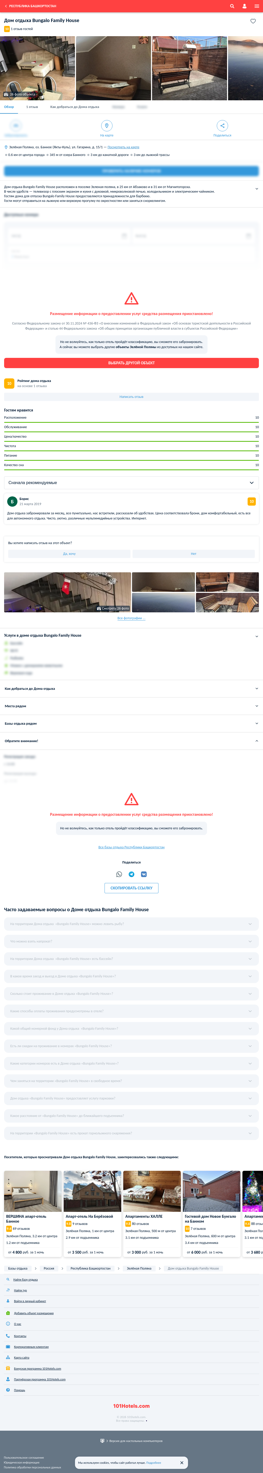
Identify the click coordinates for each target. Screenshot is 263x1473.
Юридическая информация (21, 1462)
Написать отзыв (132, 397)
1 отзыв (32, 107)
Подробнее (153, 1463)
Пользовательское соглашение (24, 1457)
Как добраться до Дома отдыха (75, 107)
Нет (193, 554)
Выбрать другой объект (131, 362)
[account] (244, 6)
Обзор (9, 107)
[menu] (257, 6)
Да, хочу (69, 554)
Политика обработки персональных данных (32, 1467)
